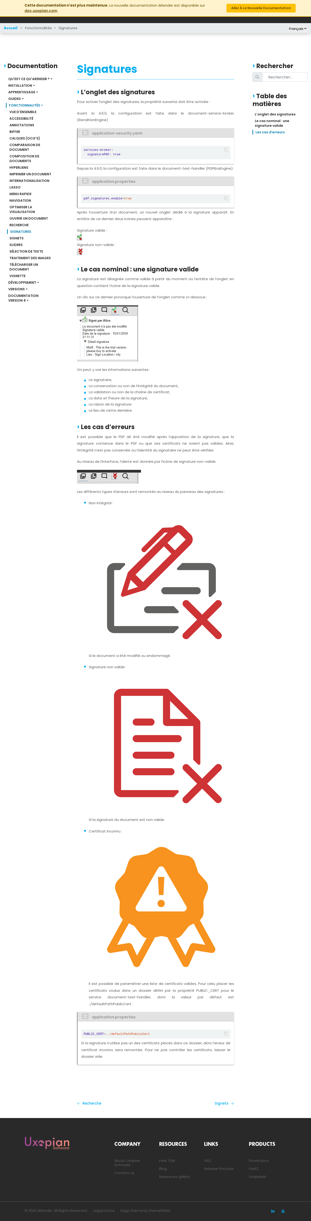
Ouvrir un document (28, 218)
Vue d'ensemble (22, 112)
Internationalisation (29, 180)
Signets (16, 238)
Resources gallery (174, 1176)
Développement (22, 282)
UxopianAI (257, 1176)
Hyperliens (18, 167)
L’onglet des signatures (275, 114)
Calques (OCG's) (24, 138)
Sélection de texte (26, 251)
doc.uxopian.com (41, 10)
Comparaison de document (25, 147)
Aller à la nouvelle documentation (261, 8)
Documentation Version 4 (23, 298)
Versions (16, 289)
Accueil (10, 28)
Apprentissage (21, 92)
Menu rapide (20, 194)
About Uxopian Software (127, 1162)
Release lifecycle (219, 1168)
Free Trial (167, 1160)
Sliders (16, 244)
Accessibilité (21, 118)
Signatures (68, 27)
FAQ (207, 1160)
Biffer (14, 131)
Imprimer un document (30, 174)
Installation (20, 85)
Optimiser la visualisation (22, 209)
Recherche (19, 225)
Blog (163, 1168)
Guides (14, 98)
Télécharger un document (24, 267)
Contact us (124, 1172)
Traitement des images (30, 258)
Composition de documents (24, 158)
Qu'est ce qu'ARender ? (29, 79)
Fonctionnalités (38, 27)
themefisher (159, 1210)
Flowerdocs (259, 1160)
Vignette (17, 276)
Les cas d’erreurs (270, 132)
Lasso (15, 187)
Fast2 (253, 1168)
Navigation (20, 200)
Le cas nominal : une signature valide (272, 123)
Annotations (21, 125)
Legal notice (104, 1210)
